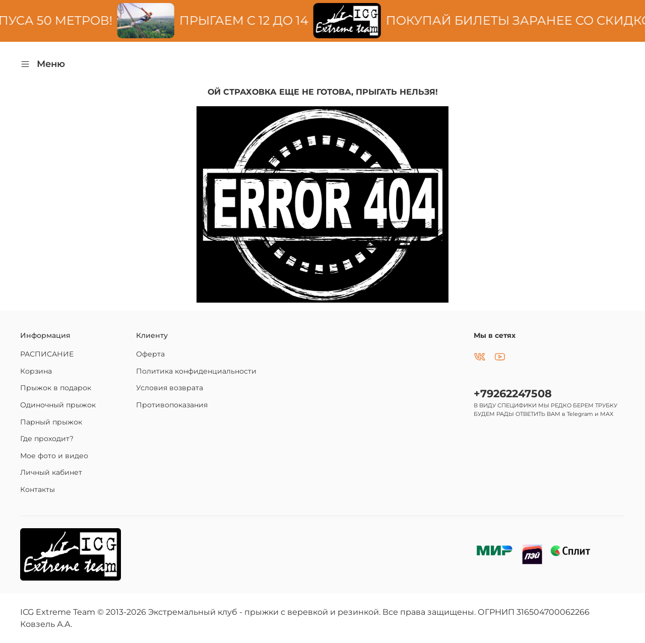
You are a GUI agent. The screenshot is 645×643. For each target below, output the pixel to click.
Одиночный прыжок (58, 404)
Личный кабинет (51, 472)
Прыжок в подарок (55, 387)
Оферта (150, 354)
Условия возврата (169, 387)
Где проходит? (47, 438)
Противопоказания (172, 404)
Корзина (36, 371)
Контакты (37, 489)
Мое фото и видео (54, 455)
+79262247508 (513, 393)
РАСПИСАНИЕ (47, 354)
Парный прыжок (51, 421)
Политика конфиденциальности (196, 371)
